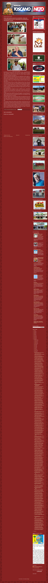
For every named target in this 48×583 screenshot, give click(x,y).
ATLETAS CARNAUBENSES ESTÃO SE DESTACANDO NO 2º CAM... (39, 507)
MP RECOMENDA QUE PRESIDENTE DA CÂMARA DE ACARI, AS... (39, 425)
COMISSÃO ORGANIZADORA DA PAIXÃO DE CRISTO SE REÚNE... (38, 392)
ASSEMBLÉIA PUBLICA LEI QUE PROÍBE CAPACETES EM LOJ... (38, 407)
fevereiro (35, 350)
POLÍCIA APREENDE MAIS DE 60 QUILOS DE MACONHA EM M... (38, 365)
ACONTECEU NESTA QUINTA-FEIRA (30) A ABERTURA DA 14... (39, 368)
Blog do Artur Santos (36, 308)
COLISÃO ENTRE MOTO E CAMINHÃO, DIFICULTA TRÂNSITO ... (39, 438)
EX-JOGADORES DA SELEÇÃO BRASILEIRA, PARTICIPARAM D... (38, 493)
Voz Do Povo (35, 274)
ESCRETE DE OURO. (36, 233)
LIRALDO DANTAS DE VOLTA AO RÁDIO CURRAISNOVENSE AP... (38, 380)
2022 (34, 330)
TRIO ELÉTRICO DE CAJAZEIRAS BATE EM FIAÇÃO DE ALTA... (38, 465)
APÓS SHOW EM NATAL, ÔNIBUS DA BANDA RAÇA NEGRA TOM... (39, 525)
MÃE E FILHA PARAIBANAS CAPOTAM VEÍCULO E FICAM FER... (39, 361)
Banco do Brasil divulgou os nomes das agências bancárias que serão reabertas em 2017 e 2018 (38, 297)
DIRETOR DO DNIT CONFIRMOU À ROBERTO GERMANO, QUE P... (38, 450)
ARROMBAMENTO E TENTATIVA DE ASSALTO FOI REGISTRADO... (38, 370)
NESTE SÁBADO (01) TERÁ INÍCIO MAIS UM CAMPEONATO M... (38, 399)
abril (34, 348)
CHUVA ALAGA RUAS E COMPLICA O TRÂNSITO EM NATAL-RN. (39, 388)
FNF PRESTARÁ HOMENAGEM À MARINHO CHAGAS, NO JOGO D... (39, 471)
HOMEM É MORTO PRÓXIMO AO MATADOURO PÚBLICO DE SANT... (39, 452)
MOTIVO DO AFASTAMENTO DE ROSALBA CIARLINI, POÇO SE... (38, 460)
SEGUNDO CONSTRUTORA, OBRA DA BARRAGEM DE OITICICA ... (39, 436)
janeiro (35, 351)
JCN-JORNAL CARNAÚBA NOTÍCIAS (38, 257)
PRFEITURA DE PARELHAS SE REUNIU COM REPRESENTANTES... (39, 356)
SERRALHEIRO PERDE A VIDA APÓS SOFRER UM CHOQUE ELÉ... (39, 375)
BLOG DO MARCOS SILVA (37, 249)
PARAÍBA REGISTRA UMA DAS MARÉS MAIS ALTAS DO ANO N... (39, 354)
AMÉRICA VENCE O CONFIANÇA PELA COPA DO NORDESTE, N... (39, 441)
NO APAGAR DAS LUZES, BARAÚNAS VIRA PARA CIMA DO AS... (39, 373)
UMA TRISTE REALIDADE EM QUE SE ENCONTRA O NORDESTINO (39, 480)
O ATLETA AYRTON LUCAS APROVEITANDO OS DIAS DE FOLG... (38, 434)
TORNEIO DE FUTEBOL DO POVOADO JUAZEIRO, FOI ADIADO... (39, 476)
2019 (34, 333)
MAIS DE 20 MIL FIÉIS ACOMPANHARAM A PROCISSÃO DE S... (38, 517)
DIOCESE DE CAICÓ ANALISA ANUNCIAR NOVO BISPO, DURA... (39, 422)
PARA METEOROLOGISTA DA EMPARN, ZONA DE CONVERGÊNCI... (38, 385)
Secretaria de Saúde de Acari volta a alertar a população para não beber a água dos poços (38, 316)
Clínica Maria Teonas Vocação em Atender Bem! (40, 251)
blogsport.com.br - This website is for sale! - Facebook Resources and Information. (38, 322)
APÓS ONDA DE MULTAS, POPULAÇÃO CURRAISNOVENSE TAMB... (39, 383)
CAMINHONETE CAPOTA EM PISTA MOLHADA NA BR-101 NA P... (38, 387)
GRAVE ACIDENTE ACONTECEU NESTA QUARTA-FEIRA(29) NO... (38, 390)
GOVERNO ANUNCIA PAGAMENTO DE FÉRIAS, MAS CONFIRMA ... (39, 415)
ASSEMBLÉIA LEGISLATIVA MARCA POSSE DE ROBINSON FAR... (38, 475)
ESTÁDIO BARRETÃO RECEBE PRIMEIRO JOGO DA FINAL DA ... (38, 363)
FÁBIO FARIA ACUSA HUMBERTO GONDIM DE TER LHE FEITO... (38, 478)
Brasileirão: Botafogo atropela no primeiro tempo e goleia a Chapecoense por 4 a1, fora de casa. (40, 235)
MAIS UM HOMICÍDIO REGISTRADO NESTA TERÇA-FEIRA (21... (38, 512)
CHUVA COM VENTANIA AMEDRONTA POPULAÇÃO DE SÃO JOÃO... (39, 429)
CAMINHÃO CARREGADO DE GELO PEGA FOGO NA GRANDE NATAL (38, 366)
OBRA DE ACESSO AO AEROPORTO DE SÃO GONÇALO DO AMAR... (39, 529)
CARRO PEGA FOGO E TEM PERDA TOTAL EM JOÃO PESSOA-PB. (38, 462)
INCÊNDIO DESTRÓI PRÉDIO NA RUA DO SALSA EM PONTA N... (39, 519)
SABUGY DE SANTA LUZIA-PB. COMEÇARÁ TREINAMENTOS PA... (39, 500)
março (35, 349)
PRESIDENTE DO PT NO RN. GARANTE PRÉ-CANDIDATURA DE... (38, 410)
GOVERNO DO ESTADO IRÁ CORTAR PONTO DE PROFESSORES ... (39, 404)
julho (35, 345)
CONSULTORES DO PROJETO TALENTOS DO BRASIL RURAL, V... (39, 457)
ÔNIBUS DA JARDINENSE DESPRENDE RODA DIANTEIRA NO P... (39, 484)
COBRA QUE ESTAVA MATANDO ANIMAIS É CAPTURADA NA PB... (38, 400)
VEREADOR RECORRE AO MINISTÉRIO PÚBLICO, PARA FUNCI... (38, 488)
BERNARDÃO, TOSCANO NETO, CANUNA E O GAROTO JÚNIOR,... (39, 445)
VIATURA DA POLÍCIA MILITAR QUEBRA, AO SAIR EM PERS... (38, 509)
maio (35, 347)
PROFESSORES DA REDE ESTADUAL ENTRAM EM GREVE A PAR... (39, 423)
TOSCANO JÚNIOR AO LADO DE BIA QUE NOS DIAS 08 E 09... (39, 353)
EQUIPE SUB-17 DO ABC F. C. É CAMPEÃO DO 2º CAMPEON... (38, 446)
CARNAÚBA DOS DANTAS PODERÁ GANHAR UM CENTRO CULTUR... (38, 443)
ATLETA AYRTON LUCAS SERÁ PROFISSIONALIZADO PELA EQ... (39, 378)
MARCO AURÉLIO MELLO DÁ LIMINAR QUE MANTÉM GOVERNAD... (39, 469)
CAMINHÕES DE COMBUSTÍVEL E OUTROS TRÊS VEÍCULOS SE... (38, 372)
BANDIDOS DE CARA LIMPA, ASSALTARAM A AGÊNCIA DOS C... (39, 510)
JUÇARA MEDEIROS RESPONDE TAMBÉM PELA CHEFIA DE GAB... (39, 527)
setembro (35, 343)
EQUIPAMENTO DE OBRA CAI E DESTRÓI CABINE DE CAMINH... (38, 358)
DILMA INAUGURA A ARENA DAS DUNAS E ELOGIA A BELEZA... (38, 497)
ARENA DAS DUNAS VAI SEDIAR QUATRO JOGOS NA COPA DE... (38, 495)
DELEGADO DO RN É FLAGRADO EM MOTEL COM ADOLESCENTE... (39, 505)
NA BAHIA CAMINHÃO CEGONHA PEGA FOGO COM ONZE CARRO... (39, 359)
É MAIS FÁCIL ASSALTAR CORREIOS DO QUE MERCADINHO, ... (39, 502)
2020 (34, 332)
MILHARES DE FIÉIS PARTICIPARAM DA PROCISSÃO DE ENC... (39, 522)
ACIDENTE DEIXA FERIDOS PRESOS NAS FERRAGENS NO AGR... (39, 395)
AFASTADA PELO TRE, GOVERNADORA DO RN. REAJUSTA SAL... (39, 473)
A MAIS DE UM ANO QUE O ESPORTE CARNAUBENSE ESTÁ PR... (39, 413)
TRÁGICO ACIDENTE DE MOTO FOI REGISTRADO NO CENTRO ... (38, 453)
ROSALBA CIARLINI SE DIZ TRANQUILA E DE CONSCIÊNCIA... (39, 482)
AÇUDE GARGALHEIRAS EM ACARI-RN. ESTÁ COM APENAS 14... (39, 503)
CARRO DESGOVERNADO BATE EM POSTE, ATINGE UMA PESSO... (39, 430)
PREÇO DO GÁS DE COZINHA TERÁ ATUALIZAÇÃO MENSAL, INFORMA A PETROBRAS (38, 303)
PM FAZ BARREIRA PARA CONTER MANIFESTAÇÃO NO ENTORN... (38, 498)
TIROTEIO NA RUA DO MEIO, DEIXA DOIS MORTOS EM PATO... (38, 420)
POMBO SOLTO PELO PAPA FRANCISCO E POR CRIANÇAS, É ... (39, 440)
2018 (34, 334)
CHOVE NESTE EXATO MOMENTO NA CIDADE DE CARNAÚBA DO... (39, 394)
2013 (34, 531)
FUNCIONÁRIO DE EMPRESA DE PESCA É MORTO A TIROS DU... (38, 520)
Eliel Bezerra (35, 282)
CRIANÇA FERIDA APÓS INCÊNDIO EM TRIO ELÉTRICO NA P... (39, 417)
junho (35, 346)
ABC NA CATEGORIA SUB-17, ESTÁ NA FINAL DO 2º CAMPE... (39, 448)
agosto (35, 344)
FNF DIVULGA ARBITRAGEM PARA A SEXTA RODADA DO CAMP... (39, 427)
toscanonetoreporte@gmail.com (38, 566)
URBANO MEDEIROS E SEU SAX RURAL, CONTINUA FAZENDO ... (38, 464)
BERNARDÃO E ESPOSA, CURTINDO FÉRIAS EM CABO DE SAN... (39, 491)
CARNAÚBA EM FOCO (37, 267)
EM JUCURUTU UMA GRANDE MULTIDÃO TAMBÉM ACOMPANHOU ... (39, 515)
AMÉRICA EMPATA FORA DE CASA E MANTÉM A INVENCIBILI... (39, 397)
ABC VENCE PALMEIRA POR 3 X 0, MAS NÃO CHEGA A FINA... (38, 377)
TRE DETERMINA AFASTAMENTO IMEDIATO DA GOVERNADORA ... (38, 486)
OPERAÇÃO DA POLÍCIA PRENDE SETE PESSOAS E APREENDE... (38, 490)
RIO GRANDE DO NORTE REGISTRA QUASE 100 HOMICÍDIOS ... (39, 455)
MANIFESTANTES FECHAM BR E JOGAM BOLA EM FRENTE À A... (38, 459)
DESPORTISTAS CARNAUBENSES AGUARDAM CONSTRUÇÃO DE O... (39, 524)
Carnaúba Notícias (36, 295)
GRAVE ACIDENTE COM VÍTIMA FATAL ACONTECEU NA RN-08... (39, 411)
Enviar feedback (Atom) (10, 136)
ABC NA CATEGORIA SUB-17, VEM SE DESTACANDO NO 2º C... (39, 467)
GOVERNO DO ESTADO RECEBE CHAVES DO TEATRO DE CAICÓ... (39, 402)
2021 (34, 331)
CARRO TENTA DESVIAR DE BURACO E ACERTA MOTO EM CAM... (39, 406)
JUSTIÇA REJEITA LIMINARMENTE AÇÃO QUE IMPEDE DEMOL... (38, 432)
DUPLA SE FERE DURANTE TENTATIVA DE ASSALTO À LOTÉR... (39, 418)
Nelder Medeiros (36, 314)
